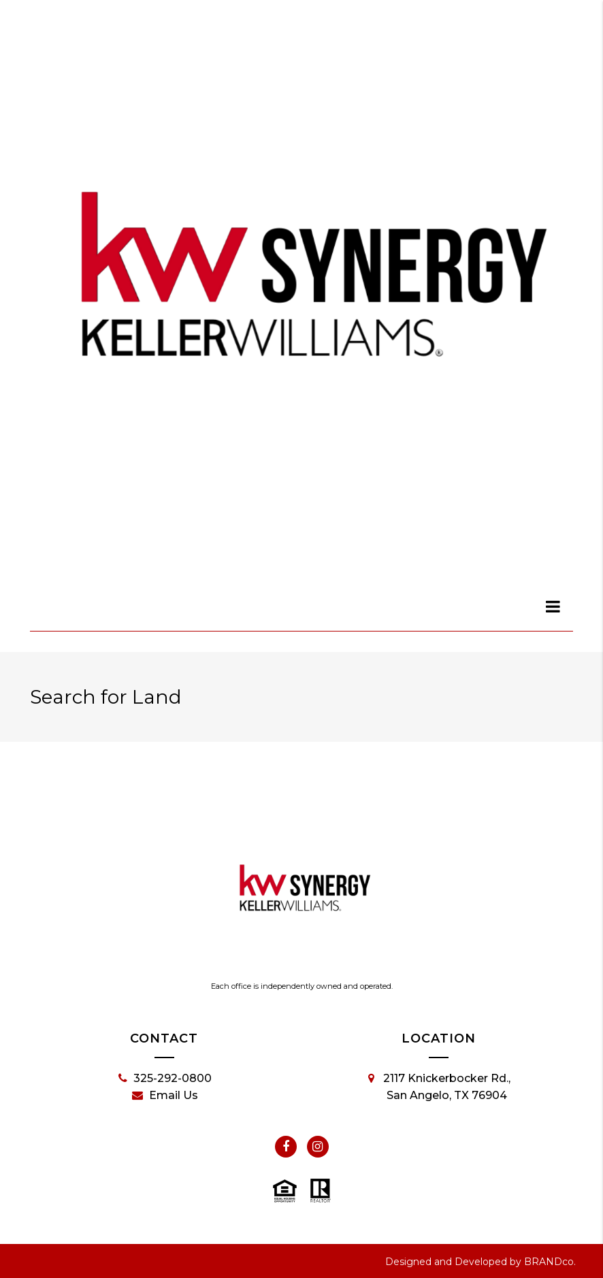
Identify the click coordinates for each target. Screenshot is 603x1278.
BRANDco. (550, 1262)
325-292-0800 (165, 1078)
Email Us (165, 1095)
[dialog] (553, 606)
